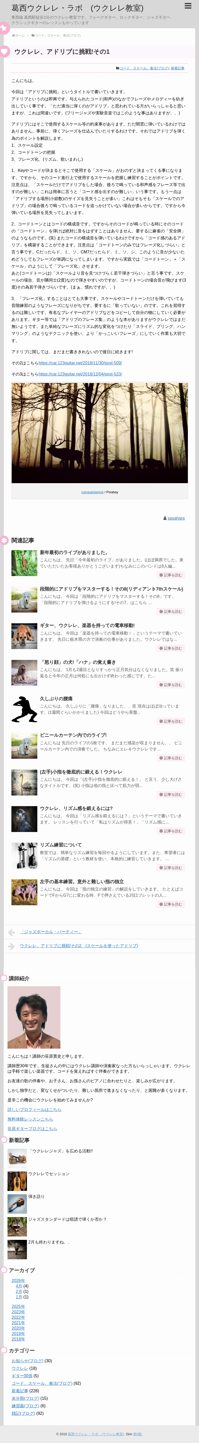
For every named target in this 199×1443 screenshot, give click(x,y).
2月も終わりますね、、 (50, 1242)
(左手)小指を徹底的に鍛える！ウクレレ (81, 772)
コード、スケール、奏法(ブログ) (144, 68)
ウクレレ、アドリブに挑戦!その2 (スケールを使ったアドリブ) (73, 946)
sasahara (176, 518)
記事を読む (173, 575)
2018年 (18, 1339)
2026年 (18, 1280)
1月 (19, 1297)
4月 (19, 1286)
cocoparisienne (92, 492)
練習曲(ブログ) (25, 1406)
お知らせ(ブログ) (28, 1361)
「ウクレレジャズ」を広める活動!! (60, 1151)
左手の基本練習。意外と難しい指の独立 (82, 881)
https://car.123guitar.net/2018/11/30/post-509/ (80, 363)
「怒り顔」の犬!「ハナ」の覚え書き (78, 662)
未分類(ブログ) (25, 1398)
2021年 (18, 1323)
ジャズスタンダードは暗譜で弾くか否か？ (67, 1219)
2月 (19, 1291)
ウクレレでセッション (49, 1174)
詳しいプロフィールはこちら (34, 1109)
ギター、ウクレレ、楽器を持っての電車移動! (87, 625)
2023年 (18, 1312)
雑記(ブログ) (23, 1413)
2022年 (18, 1317)
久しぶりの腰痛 (56, 698)
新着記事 (177, 68)
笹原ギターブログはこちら (32, 1129)
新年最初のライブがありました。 (75, 552)
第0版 (137, 1434)
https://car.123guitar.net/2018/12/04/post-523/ (80, 374)
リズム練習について (61, 845)
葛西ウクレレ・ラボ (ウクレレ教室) (77, 8)
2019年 (18, 1333)
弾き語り (36, 1196)
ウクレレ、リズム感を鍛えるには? (76, 808)
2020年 (18, 1328)
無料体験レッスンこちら (30, 1119)
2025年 (18, 1306)
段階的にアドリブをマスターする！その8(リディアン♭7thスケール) (111, 589)
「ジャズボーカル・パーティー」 (45, 932)
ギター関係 (22, 1376)
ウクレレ (20, 1368)
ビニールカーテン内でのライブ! (73, 735)
